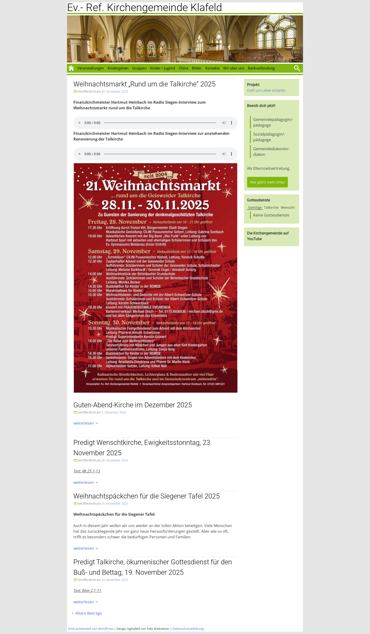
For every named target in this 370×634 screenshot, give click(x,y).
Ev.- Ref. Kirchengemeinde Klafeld (144, 7)
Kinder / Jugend (162, 68)
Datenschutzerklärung (188, 628)
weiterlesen (86, 423)
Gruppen (139, 68)
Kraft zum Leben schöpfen (266, 91)
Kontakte (212, 68)
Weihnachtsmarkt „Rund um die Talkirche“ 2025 (144, 84)
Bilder (197, 68)
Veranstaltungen (90, 68)
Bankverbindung (261, 68)
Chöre (183, 68)
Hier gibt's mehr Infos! (267, 182)
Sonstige (255, 207)
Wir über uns (233, 68)
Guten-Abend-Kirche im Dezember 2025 (132, 405)
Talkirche (271, 207)
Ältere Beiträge (86, 613)
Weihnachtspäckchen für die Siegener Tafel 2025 (146, 496)
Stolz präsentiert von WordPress (91, 628)
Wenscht (287, 207)
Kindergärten (118, 68)
